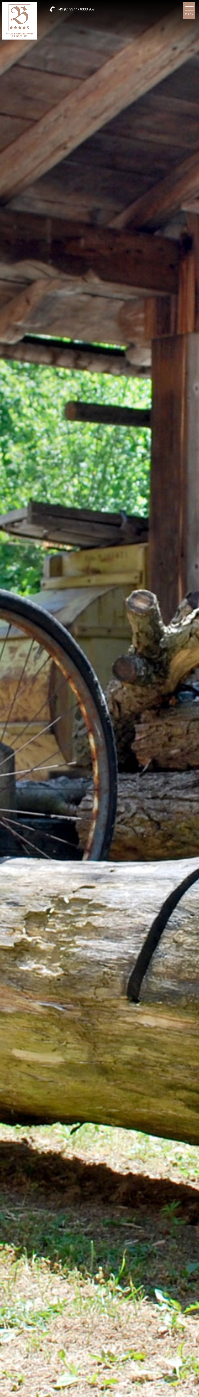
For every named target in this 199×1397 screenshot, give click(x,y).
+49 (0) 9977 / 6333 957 (76, 9)
